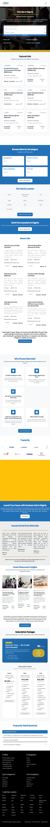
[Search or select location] (25, 29)
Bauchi (40, 795)
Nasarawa (4, 809)
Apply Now (19, 81)
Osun (40, 809)
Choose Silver (25, 713)
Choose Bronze (9, 700)
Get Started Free (38, 652)
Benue (13, 797)
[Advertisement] (26, 140)
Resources (29, 785)
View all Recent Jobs (25, 430)
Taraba (40, 812)
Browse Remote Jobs (25, 228)
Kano (40, 804)
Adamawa (14, 795)
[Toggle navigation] (46, 3)
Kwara (31, 807)
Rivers (22, 812)
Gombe (4, 804)
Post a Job (29, 779)
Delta (40, 797)
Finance (4, 779)
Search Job (25, 34)
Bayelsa (4, 797)
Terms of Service (36, 821)
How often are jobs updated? (11, 739)
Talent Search (30, 783)
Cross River (32, 797)
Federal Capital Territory (42, 800)
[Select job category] (25, 32)
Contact (28, 759)
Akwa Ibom (23, 795)
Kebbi (13, 807)
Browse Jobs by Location (25, 214)
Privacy (28, 762)
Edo (12, 800)
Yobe (3, 814)
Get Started (25, 516)
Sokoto (31, 812)
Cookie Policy (44, 821)
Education (4, 785)
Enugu (31, 800)
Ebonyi (4, 800)
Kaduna (32, 804)
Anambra (32, 795)
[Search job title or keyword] (25, 26)
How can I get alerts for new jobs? (12, 744)
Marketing (4, 783)
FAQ (28, 766)
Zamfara (14, 814)
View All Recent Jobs (25, 340)
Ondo (31, 809)
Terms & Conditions (31, 764)
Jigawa (22, 804)
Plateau (13, 812)
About (28, 757)
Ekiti (22, 800)
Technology (5, 777)
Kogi (22, 807)
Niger (13, 809)
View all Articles (25, 625)
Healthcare (5, 781)
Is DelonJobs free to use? (10, 731)
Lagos (40, 807)
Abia (3, 795)
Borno (22, 797)
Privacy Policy (28, 821)
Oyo (3, 812)
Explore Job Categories (25, 180)
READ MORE (12, 606)
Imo (12, 804)
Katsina (4, 807)
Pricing (28, 781)
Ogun (22, 809)
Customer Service (31, 777)
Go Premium (41, 713)
